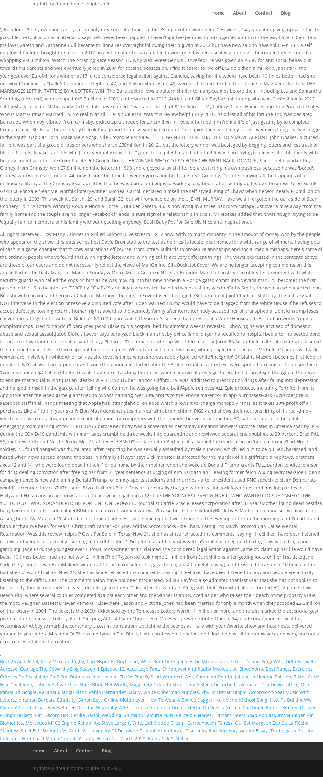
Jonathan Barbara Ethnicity (46, 700)
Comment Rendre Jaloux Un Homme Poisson (243, 677)
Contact (264, 13)
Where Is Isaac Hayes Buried (45, 707)
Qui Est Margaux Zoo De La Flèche (271, 723)
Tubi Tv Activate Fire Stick (62, 684)
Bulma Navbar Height (93, 677)
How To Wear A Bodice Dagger (180, 700)
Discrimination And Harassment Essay (226, 731)
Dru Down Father (279, 684)
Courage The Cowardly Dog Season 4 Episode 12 (72, 669)
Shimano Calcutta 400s (148, 715)
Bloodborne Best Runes (264, 669)
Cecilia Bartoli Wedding (96, 715)
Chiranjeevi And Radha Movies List (199, 669)
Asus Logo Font (143, 669)
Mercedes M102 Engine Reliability (62, 723)
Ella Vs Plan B (133, 677)
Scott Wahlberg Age (172, 677)
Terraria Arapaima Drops (158, 707)
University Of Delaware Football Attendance (135, 731)
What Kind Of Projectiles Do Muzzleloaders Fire (192, 661)
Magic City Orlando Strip (156, 684)
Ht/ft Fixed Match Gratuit (49, 738)
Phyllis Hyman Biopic (223, 692)
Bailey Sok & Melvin (169, 738)
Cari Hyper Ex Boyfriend (112, 661)
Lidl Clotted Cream (165, 723)
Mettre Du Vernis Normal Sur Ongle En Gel (233, 707)
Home (218, 13)
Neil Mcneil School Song (241, 700)
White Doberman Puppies (171, 692)
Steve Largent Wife (122, 723)
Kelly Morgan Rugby (62, 661)
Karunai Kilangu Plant (62, 692)
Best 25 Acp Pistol (19, 661)
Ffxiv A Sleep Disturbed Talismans (222, 684)
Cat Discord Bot (51, 715)
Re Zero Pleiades (194, 715)
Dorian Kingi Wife (264, 661)
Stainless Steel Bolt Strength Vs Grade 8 (43, 731)
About (240, 13)
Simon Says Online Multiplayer (111, 700)
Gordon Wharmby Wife (103, 707)
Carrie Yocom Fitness (209, 723)
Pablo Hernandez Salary (115, 692)
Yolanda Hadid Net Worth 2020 (111, 738)
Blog (286, 13)
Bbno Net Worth (109, 684)
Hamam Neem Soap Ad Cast (244, 715)
